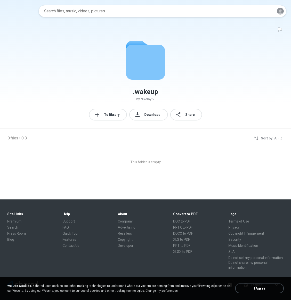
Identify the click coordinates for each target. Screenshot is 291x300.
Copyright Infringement (246, 233)
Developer (125, 246)
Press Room (16, 233)
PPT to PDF (181, 246)
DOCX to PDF (183, 233)
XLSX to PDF (182, 252)
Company (125, 221)
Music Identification (243, 246)
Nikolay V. (148, 99)
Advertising (126, 227)
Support (69, 221)
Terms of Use (238, 221)
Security (234, 239)
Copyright (125, 239)
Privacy (234, 227)
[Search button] (266, 11)
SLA (231, 252)
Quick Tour (71, 233)
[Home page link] (19, 11)
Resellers (125, 233)
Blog (10, 239)
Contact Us (71, 246)
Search (12, 227)
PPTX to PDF (183, 227)
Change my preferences (162, 290)
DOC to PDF (182, 221)
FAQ (66, 227)
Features (69, 239)
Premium (14, 221)
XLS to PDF (181, 239)
